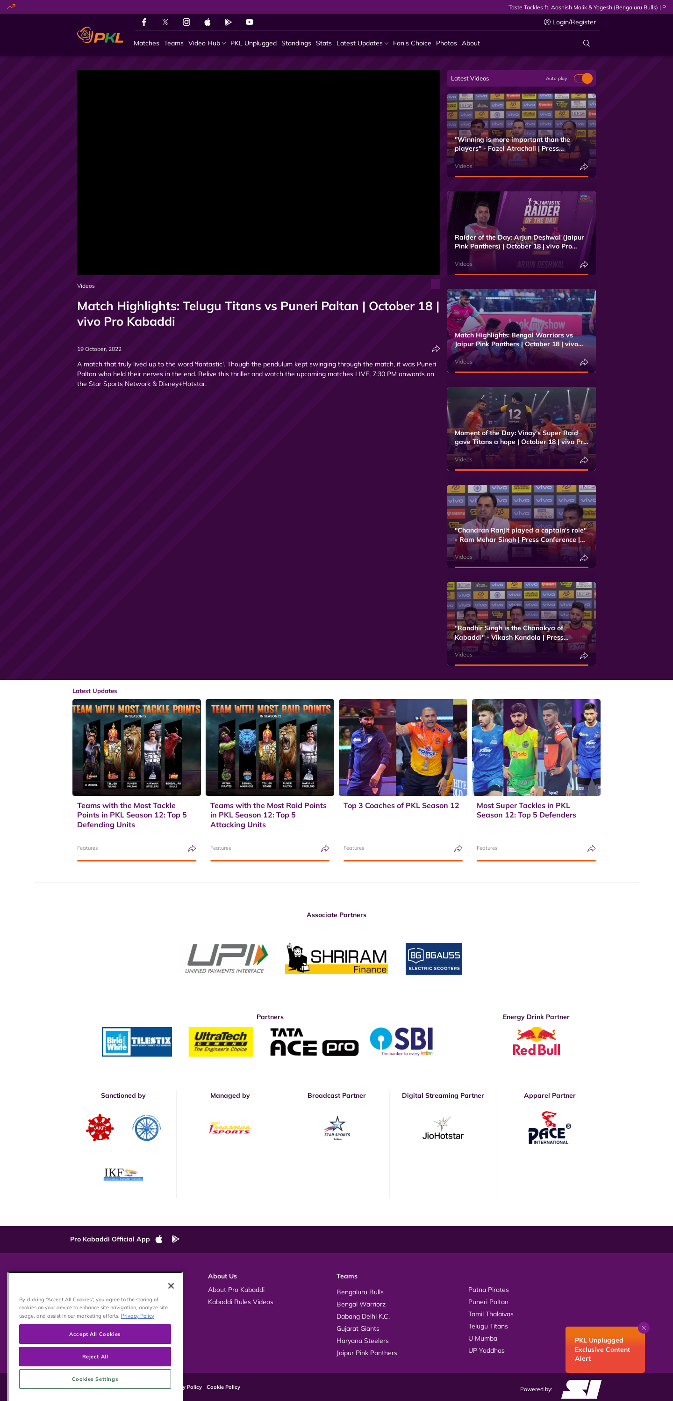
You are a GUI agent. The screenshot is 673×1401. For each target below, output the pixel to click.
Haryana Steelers (362, 1340)
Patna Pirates (488, 1289)
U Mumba (482, 1338)
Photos (89, 1302)
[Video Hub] (207, 43)
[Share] (436, 348)
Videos (86, 285)
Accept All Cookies (95, 1373)
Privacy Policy (184, 1387)
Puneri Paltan (488, 1302)
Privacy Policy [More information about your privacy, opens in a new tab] (137, 1355)
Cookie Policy (223, 1387)
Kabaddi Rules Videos (240, 1302)
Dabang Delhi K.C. (363, 1316)
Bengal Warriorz (361, 1304)
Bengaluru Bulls (360, 1292)
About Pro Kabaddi (236, 1289)
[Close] (171, 1325)
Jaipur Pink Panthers (366, 1353)
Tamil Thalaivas (491, 1314)
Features (87, 848)
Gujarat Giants (357, 1328)
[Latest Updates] (362, 43)
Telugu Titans (488, 1326)
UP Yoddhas (486, 1350)
